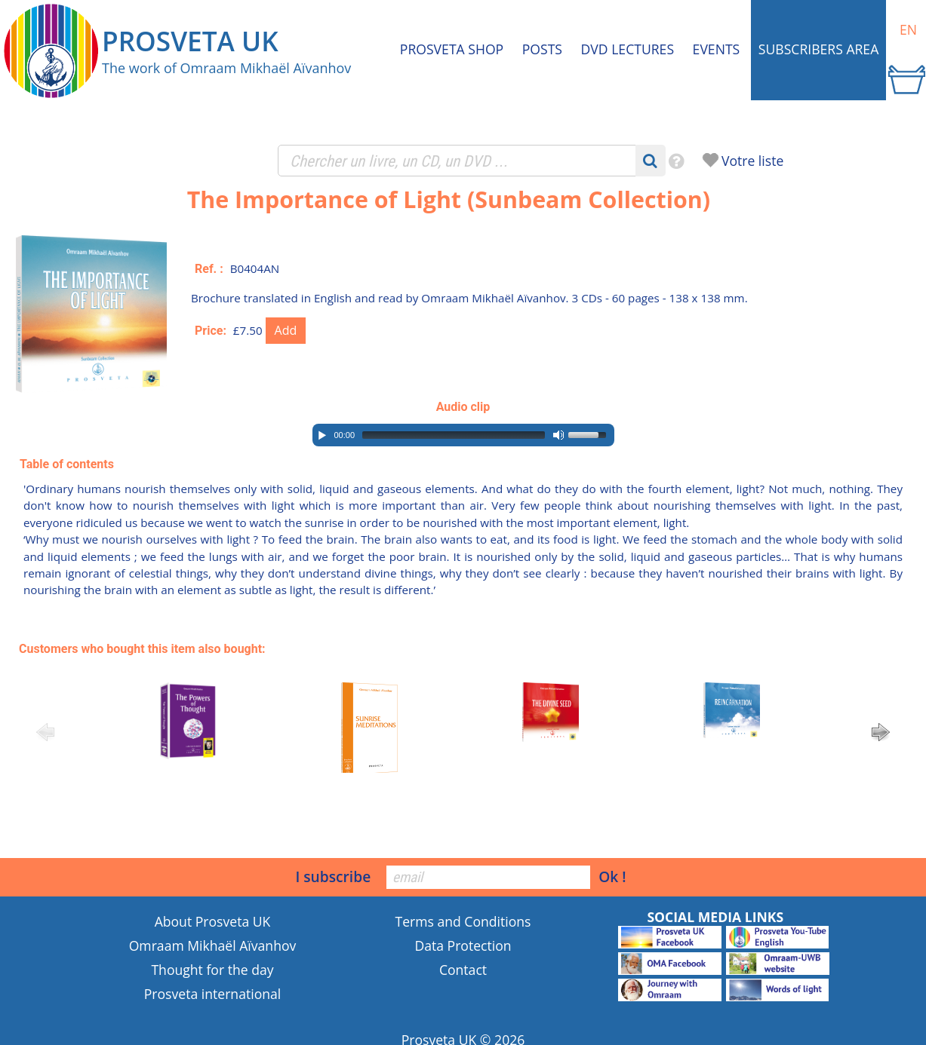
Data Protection (462, 945)
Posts (542, 49)
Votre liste (752, 161)
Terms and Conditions (463, 921)
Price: (210, 330)
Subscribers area (818, 49)
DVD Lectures (627, 49)
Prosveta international (212, 994)
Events (716, 49)
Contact (463, 970)
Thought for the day (212, 970)
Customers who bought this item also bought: (142, 649)
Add (286, 330)
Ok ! (612, 876)
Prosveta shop (451, 49)
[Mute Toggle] (558, 435)
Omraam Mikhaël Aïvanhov (213, 945)
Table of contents (67, 464)
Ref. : (209, 269)
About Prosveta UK (213, 921)
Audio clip (463, 407)
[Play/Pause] (322, 435)
